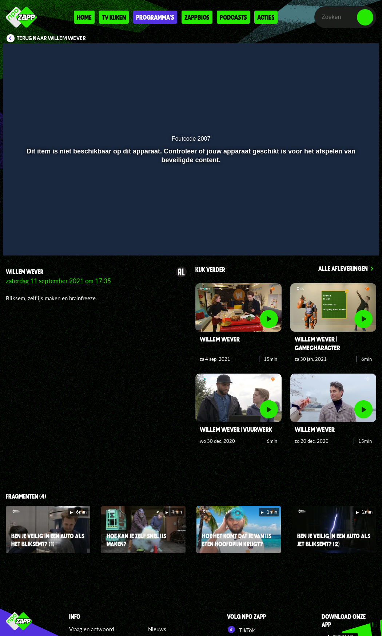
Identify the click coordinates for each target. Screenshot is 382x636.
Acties (266, 17)
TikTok (241, 629)
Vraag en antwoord (91, 629)
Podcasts (233, 17)
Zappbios (197, 17)
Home (84, 17)
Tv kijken (114, 17)
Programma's (155, 17)
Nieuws (157, 629)
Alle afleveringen (343, 268)
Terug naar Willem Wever (51, 38)
